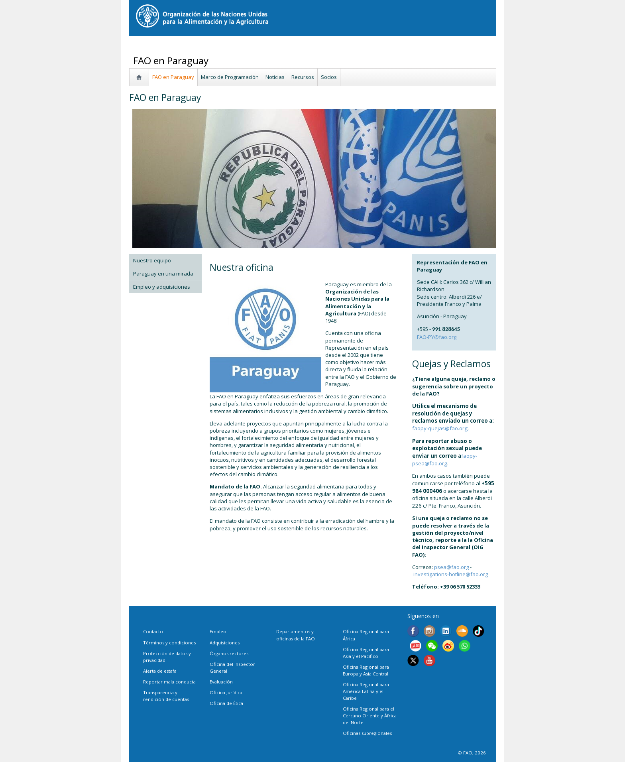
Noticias (275, 77)
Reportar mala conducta (169, 682)
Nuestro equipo (152, 260)
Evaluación (221, 682)
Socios (329, 77)
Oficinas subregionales (367, 733)
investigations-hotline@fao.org (450, 574)
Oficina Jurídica (226, 692)
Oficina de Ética (226, 703)
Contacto (153, 631)
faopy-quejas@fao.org (440, 428)
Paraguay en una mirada (163, 273)
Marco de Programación (230, 77)
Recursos (302, 77)
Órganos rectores (229, 653)
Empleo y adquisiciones (161, 286)
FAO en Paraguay (173, 77)
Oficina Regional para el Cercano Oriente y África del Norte (370, 715)
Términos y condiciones (169, 643)
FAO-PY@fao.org (436, 337)
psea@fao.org (451, 567)
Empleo (218, 631)
